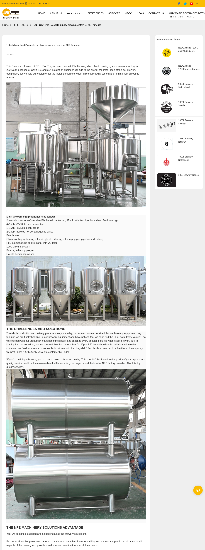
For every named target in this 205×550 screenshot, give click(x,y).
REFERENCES (20, 25)
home (5, 25)
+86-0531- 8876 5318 (37, 3)
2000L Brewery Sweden (185, 122)
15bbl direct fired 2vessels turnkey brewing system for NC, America (66, 25)
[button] (204, 13)
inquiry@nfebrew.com (13, 3)
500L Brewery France (188, 175)
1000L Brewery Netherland (185, 158)
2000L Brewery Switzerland (185, 86)
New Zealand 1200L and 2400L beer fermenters (188, 49)
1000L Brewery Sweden (185, 104)
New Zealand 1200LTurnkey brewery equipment (189, 68)
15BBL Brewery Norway (185, 140)
